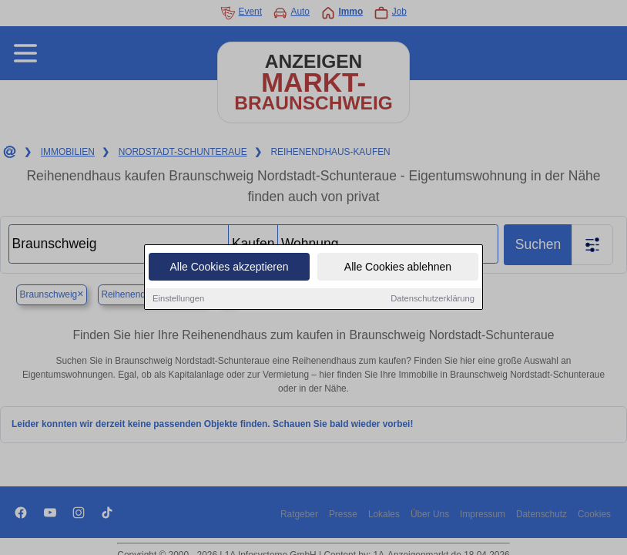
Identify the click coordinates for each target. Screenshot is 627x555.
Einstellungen (178, 299)
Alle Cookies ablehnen (397, 268)
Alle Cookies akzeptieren (228, 268)
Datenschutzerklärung (432, 299)
